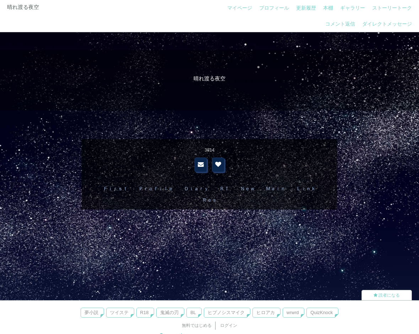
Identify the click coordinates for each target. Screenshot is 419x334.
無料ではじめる (197, 325)
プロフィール (274, 8)
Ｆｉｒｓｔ (115, 188)
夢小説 (91, 312)
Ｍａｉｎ (275, 188)
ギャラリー (352, 8)
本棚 (328, 8)
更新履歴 (306, 8)
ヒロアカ (265, 312)
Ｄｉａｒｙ (196, 188)
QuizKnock (321, 312)
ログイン (228, 325)
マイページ (239, 8)
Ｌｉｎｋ (306, 188)
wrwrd (293, 312)
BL (193, 312)
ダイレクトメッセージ (387, 24)
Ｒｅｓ (209, 200)
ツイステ (119, 312)
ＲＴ (224, 188)
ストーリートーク (392, 8)
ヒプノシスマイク (226, 312)
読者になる (387, 295)
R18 (144, 312)
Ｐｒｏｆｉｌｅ (155, 188)
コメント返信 (340, 24)
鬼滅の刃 (169, 312)
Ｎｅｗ (247, 188)
